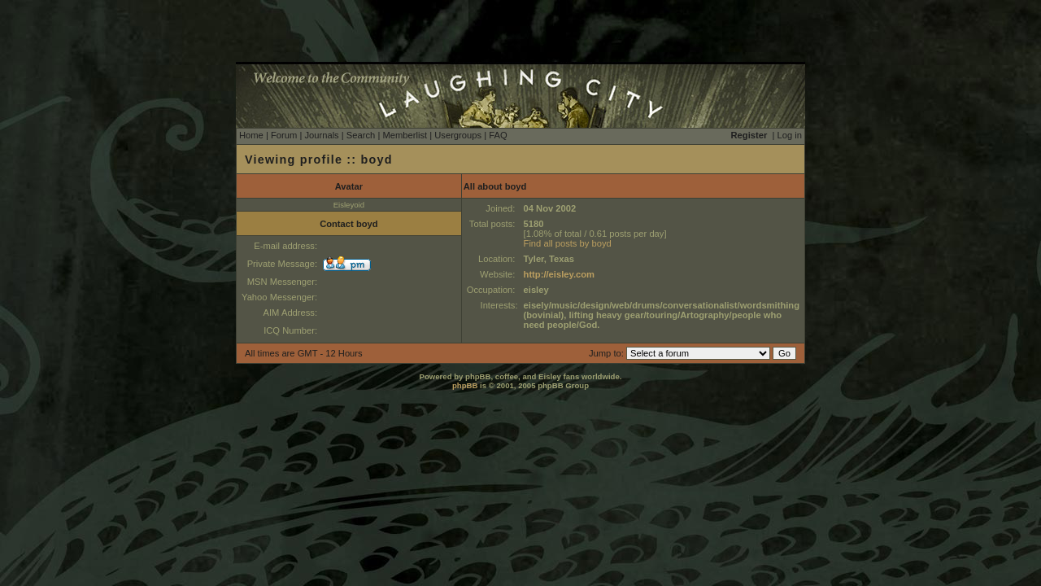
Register (749, 135)
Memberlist (404, 135)
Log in (789, 135)
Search (360, 135)
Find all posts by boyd (568, 243)
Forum (284, 135)
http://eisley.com (559, 274)
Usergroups (457, 135)
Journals (321, 135)
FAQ (498, 135)
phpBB (464, 385)
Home (251, 135)
